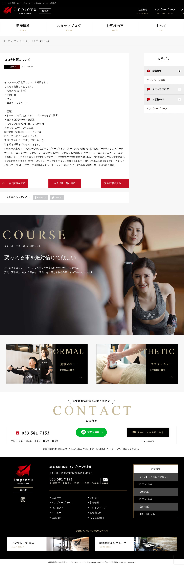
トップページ (10, 41)
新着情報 (157, 71)
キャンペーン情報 (156, 80)
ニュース (24, 41)
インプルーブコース (157, 108)
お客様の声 (158, 99)
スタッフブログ (160, 89)
